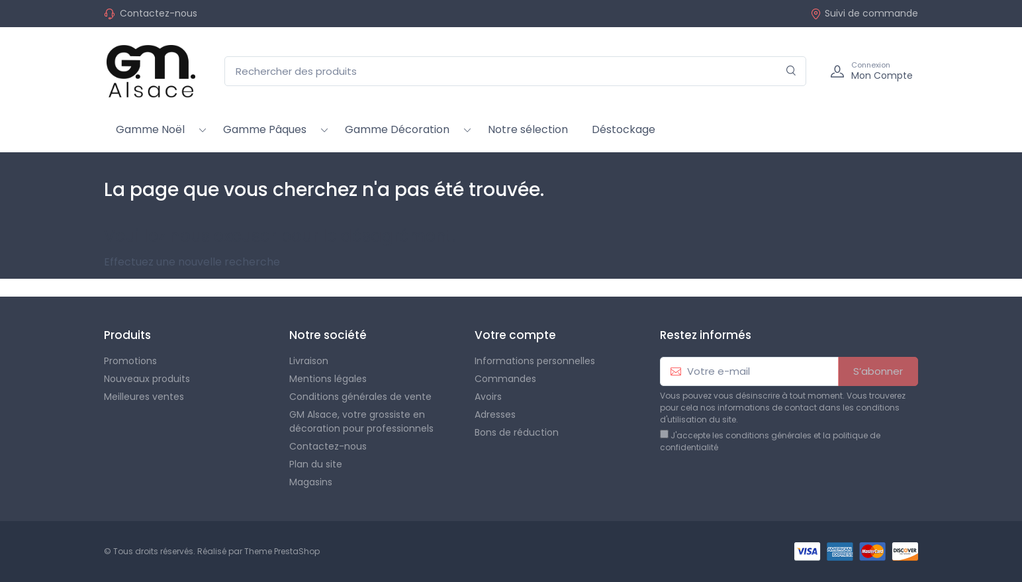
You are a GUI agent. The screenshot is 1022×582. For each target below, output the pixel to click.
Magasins (310, 482)
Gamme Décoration (397, 129)
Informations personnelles (535, 360)
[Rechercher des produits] (515, 71)
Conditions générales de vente (360, 396)
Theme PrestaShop (282, 551)
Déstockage (623, 129)
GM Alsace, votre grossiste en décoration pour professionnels (361, 421)
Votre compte (515, 335)
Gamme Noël (150, 129)
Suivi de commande (864, 13)
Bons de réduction (517, 432)
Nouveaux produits (147, 378)
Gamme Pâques (264, 129)
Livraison (308, 360)
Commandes (505, 378)
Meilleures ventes (144, 396)
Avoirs (488, 396)
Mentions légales (328, 378)
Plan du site (315, 464)
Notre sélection (528, 129)
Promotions (130, 360)
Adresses (495, 414)
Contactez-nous (158, 13)
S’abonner (878, 371)
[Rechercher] (791, 71)
